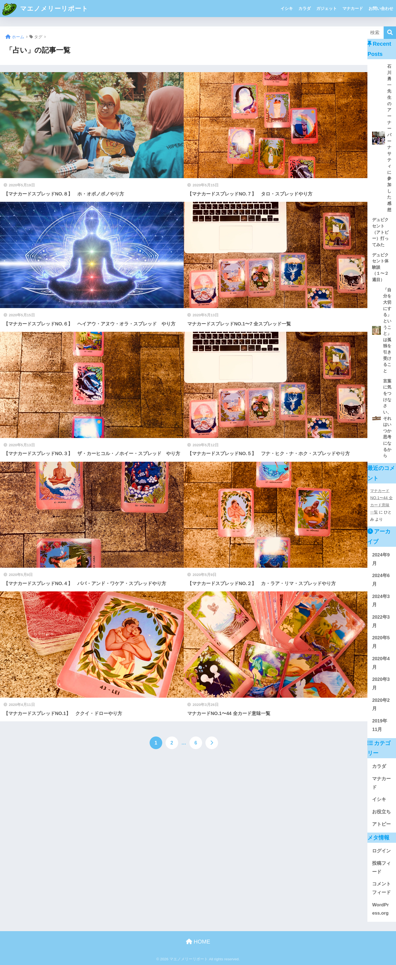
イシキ (286, 8)
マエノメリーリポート (44, 8)
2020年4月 (381, 663)
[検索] (390, 32)
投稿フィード (381, 867)
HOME (198, 942)
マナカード (352, 8)
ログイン (381, 850)
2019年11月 (379, 725)
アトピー (381, 824)
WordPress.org (380, 909)
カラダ (304, 8)
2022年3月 (381, 621)
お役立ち (381, 811)
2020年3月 (381, 684)
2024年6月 (381, 580)
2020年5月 (381, 642)
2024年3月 (381, 601)
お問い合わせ (381, 8)
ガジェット (326, 8)
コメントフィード (381, 888)
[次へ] (211, 742)
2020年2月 (381, 704)
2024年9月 (381, 559)
